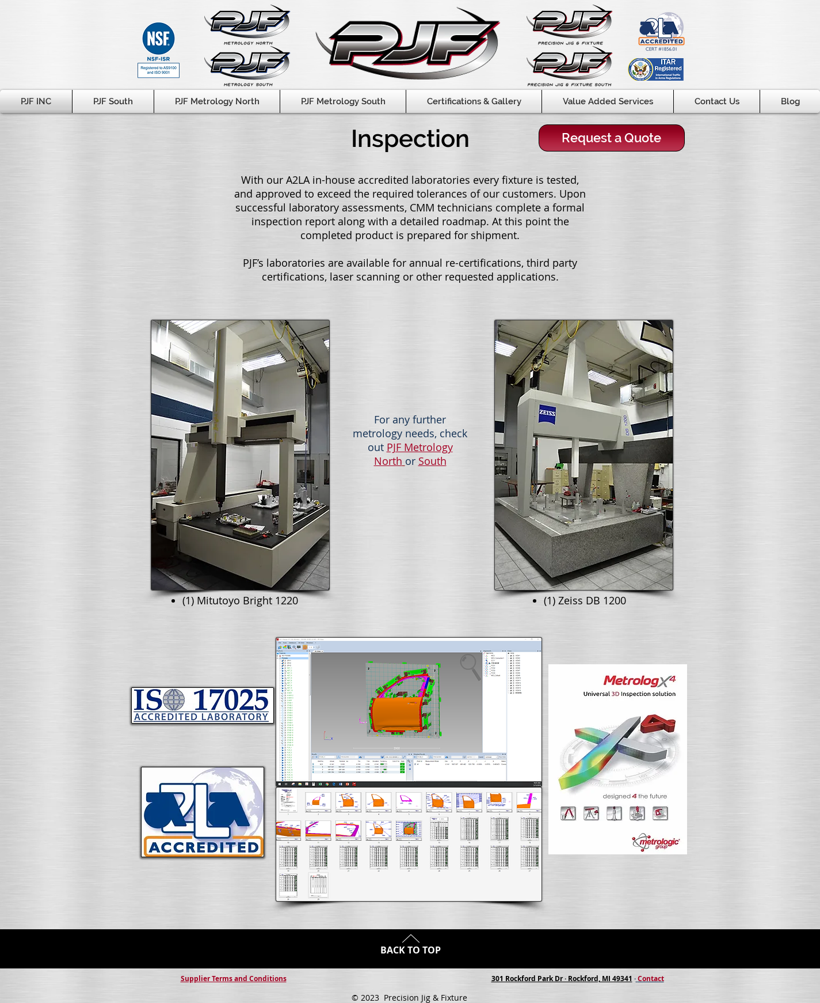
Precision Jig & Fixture (425, 997)
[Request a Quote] (612, 138)
